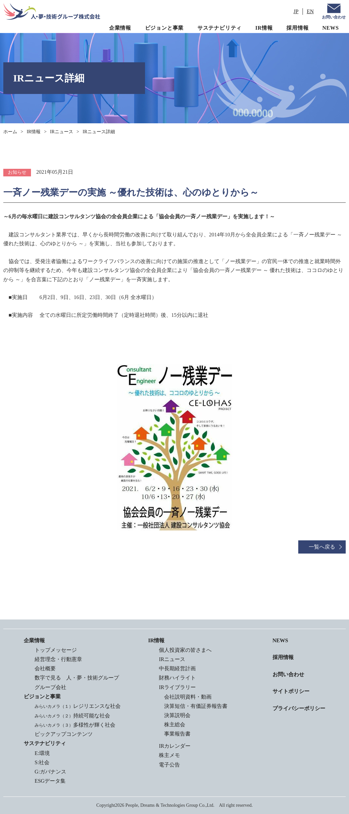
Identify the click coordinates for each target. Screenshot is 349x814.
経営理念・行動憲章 (58, 659)
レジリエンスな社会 (77, 706)
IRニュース (61, 131)
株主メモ (169, 755)
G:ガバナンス (50, 771)
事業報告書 (177, 734)
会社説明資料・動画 (188, 697)
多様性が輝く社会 (74, 725)
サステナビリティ (219, 28)
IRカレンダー (174, 746)
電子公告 (169, 765)
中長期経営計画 (177, 668)
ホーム (10, 131)
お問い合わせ (334, 17)
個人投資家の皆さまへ (185, 650)
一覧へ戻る (322, 547)
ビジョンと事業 (164, 28)
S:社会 (41, 762)
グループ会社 (50, 687)
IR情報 (264, 28)
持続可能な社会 (72, 715)
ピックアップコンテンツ (63, 734)
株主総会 (174, 724)
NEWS (330, 28)
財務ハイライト (177, 677)
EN (310, 11)
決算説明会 (177, 715)
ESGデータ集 (49, 781)
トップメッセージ (55, 650)
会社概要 (44, 668)
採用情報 (297, 28)
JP (296, 11)
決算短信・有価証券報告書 (195, 706)
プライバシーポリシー (299, 707)
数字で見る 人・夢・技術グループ (76, 677)
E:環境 (41, 753)
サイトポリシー (291, 691)
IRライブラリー (177, 687)
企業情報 (120, 28)
